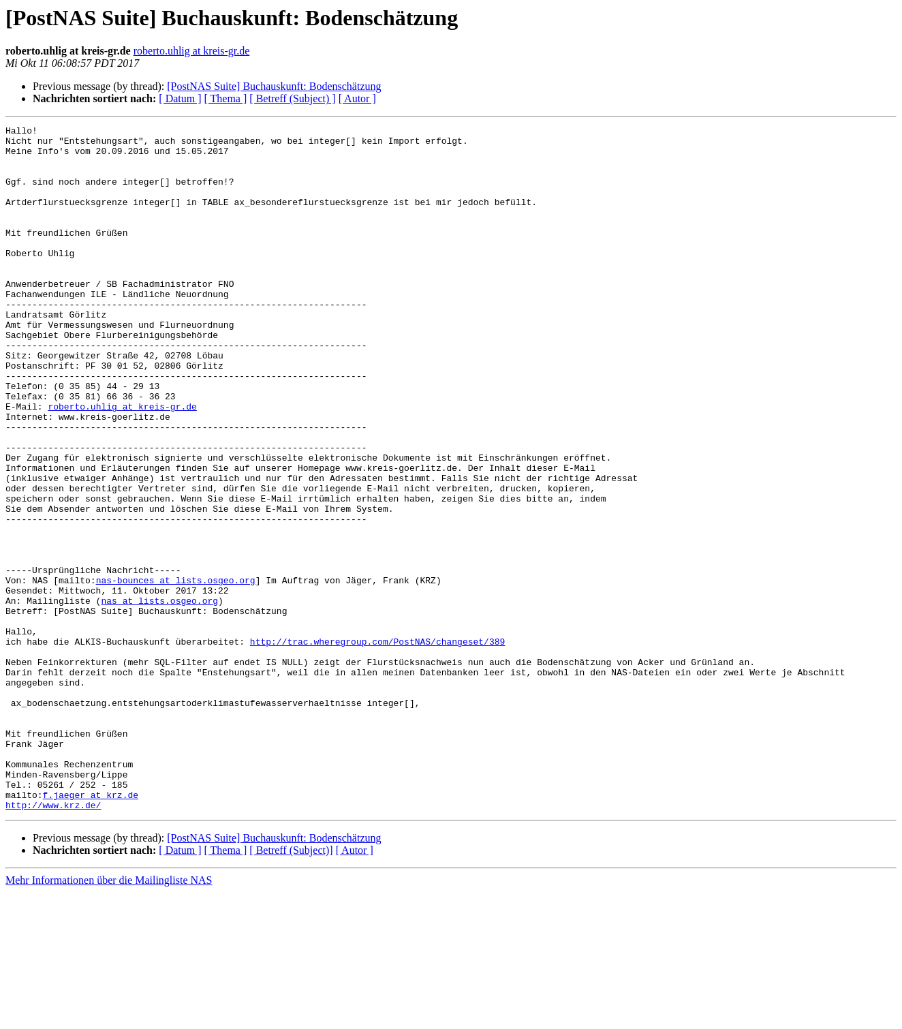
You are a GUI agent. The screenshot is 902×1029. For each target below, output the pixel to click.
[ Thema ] (225, 98)
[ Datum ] (180, 98)
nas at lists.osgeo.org (159, 696)
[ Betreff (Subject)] (290, 987)
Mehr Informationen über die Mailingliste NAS (109, 1017)
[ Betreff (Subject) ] (292, 98)
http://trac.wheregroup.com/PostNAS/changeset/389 (377, 745)
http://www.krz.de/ (53, 942)
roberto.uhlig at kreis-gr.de (192, 51)
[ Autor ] (357, 98)
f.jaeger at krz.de (90, 929)
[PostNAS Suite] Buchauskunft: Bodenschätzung (274, 86)
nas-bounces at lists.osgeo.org (175, 672)
